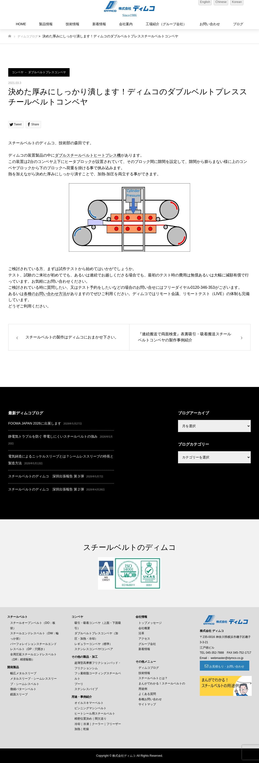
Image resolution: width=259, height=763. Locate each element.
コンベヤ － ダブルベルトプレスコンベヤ (39, 72)
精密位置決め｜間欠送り (90, 718)
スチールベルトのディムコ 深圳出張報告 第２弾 (46, 489)
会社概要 (144, 628)
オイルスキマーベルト (89, 703)
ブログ (238, 24)
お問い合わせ (210, 24)
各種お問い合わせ (150, 699)
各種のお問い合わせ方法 (45, 294)
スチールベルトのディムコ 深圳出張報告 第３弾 (46, 476)
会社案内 (126, 24)
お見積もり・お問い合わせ (226, 666)
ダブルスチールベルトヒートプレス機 (88, 155)
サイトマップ (147, 704)
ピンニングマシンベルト (90, 708)
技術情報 (72, 24)
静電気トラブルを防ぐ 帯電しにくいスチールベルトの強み (52, 436)
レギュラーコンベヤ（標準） (93, 644)
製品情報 (46, 24)
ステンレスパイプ (86, 689)
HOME (21, 24)
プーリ (78, 684)
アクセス (144, 638)
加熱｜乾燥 (81, 729)
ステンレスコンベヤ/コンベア (93, 649)
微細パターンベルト (23, 689)
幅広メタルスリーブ (23, 673)
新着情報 (99, 24)
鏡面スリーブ (19, 694)
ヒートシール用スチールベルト (94, 713)
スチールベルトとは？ (153, 678)
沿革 (141, 633)
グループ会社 (147, 644)
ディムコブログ (27, 36)
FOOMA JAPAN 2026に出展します (34, 423)
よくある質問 (147, 694)
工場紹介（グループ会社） (166, 24)
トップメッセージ (150, 623)
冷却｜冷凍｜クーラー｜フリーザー (97, 724)
